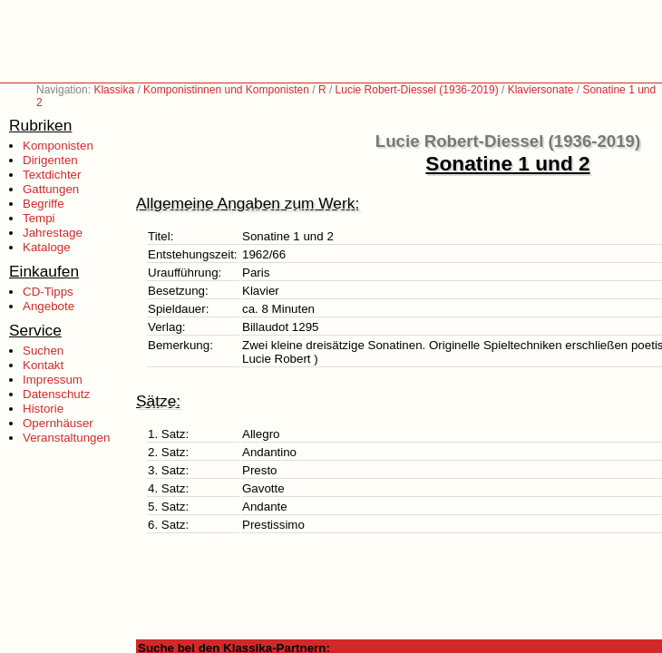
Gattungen (51, 189)
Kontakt (43, 365)
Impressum (53, 379)
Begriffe (43, 203)
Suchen (43, 350)
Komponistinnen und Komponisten (226, 89)
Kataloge (47, 247)
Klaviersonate (541, 89)
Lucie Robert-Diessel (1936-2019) (417, 89)
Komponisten (58, 145)
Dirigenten (50, 160)
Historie (43, 408)
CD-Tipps (48, 291)
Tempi (39, 218)
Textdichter (52, 174)
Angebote (48, 306)
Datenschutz (56, 394)
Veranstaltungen (66, 437)
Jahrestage (53, 232)
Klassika (113, 89)
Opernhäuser (58, 423)
